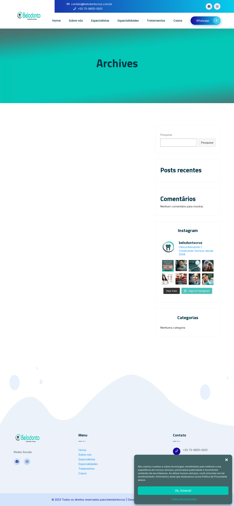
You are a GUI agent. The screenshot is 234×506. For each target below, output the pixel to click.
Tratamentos (156, 21)
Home (56, 21)
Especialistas (100, 21)
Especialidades (128, 21)
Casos (177, 21)
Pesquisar (166, 134)
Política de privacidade (184, 499)
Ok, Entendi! (183, 490)
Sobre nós (76, 21)
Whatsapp (208, 20)
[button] (226, 459)
